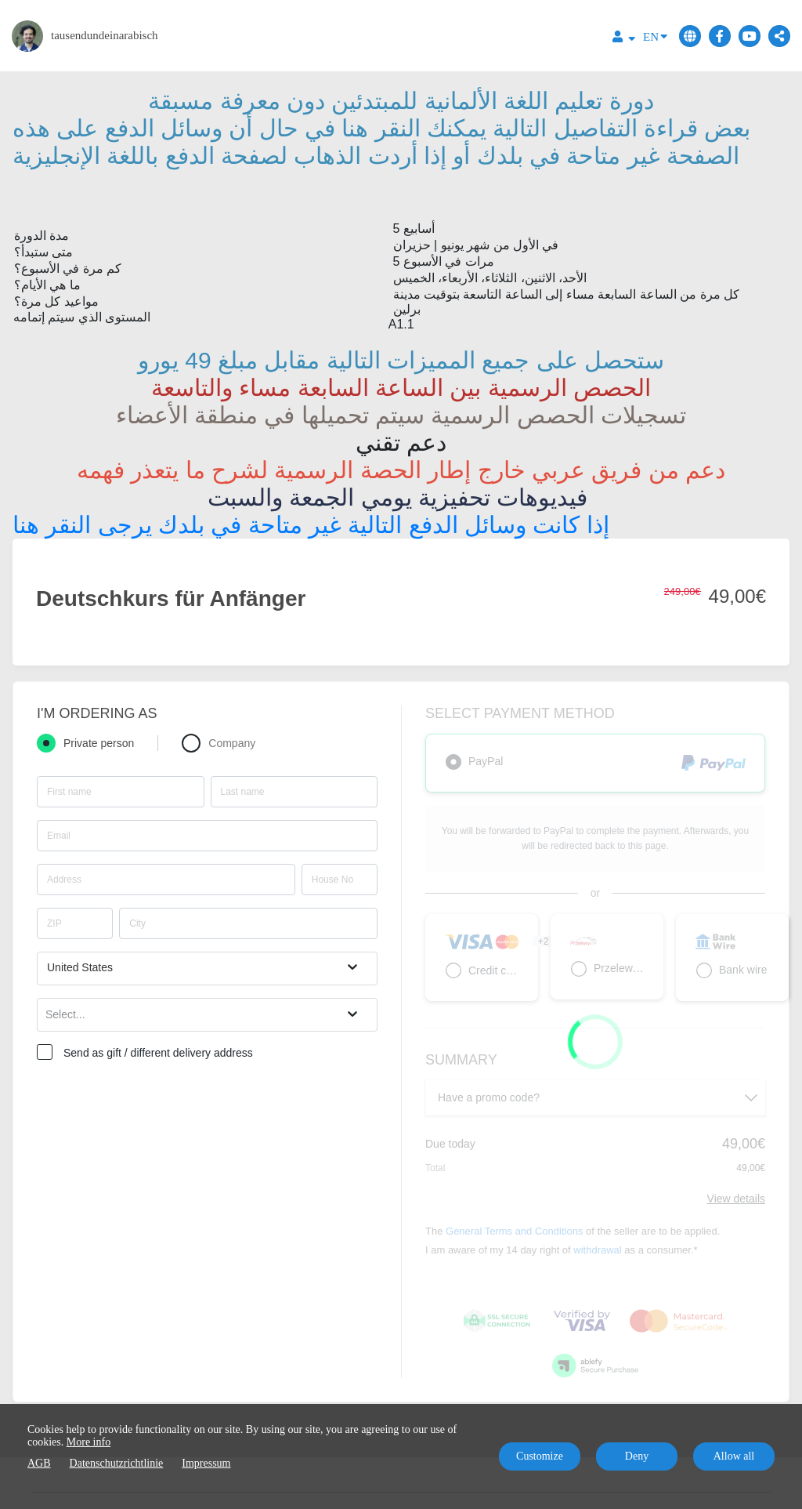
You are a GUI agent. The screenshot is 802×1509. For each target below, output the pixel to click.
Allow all (734, 1456)
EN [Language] (655, 35)
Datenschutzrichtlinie (117, 1463)
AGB (39, 1463)
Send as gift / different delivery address (158, 1053)
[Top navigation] (623, 39)
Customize (539, 1456)
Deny (636, 1456)
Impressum (206, 1463)
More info (88, 1442)
